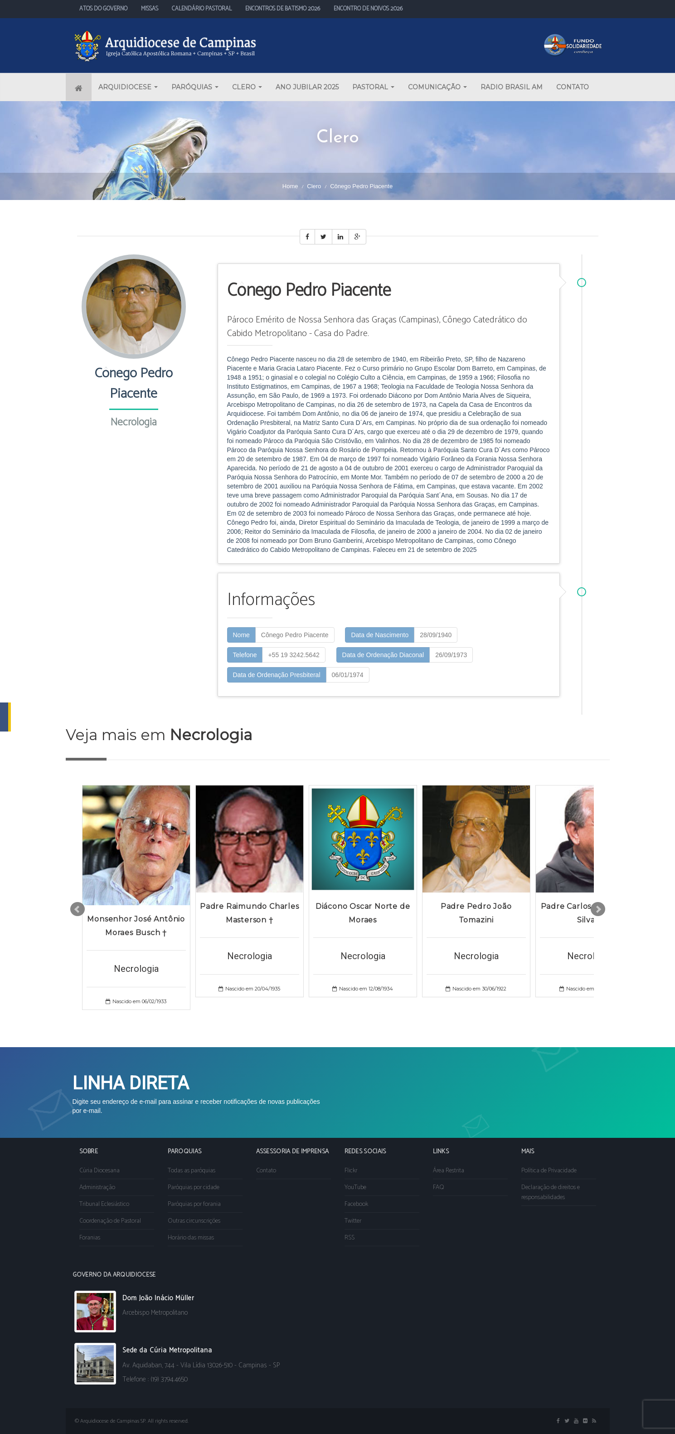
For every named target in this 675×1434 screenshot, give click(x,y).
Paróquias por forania (194, 1204)
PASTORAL (373, 87)
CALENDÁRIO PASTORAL (202, 9)
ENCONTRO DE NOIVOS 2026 (368, 9)
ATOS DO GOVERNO (103, 9)
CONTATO (572, 87)
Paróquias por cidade (193, 1187)
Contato (266, 1171)
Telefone (245, 654)
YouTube (355, 1187)
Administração (97, 1187)
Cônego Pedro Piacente (295, 635)
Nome (241, 635)
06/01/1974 (348, 674)
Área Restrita (448, 1171)
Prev (77, 909)
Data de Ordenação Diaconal (383, 654)
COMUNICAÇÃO (437, 87)
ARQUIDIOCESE (128, 87)
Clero (314, 186)
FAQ (438, 1187)
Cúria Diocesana (99, 1171)
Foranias (89, 1238)
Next (598, 909)
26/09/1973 (451, 654)
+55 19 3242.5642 (293, 654)
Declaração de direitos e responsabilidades (550, 1192)
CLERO (247, 87)
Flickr (351, 1171)
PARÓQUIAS (195, 87)
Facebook (356, 1204)
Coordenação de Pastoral (110, 1221)
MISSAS (149, 9)
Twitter (353, 1221)
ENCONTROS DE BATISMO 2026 (282, 9)
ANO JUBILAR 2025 (307, 87)
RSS (349, 1238)
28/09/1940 (436, 635)
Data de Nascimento (379, 635)
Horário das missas (191, 1238)
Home (290, 186)
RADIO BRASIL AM (512, 87)
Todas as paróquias (191, 1171)
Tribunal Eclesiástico (104, 1204)
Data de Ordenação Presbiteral (277, 674)
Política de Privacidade (549, 1171)
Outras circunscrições (194, 1221)
